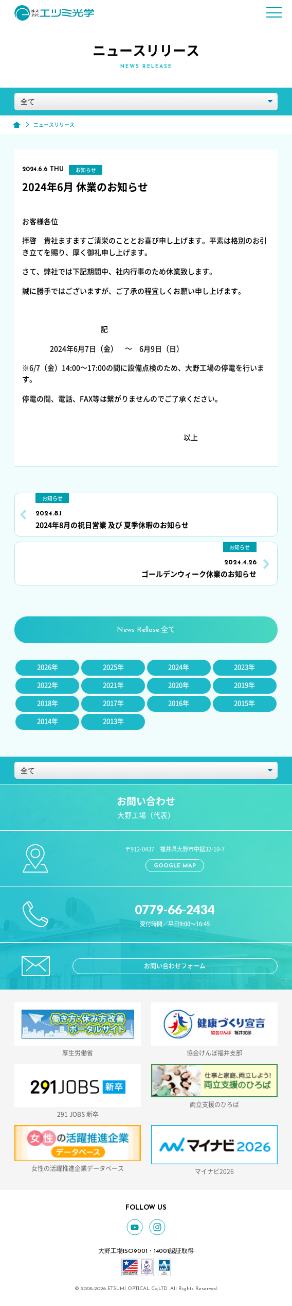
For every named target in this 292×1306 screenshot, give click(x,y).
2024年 (178, 667)
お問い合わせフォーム (175, 966)
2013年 (113, 721)
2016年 (178, 703)
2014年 (47, 721)
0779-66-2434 (175, 909)
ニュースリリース (54, 124)
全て (146, 630)
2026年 (47, 667)
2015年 (244, 703)
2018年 (47, 703)
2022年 (47, 685)
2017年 (113, 703)
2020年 (178, 685)
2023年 (244, 667)
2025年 (113, 667)
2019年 (244, 685)
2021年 (113, 685)
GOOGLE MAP (175, 866)
